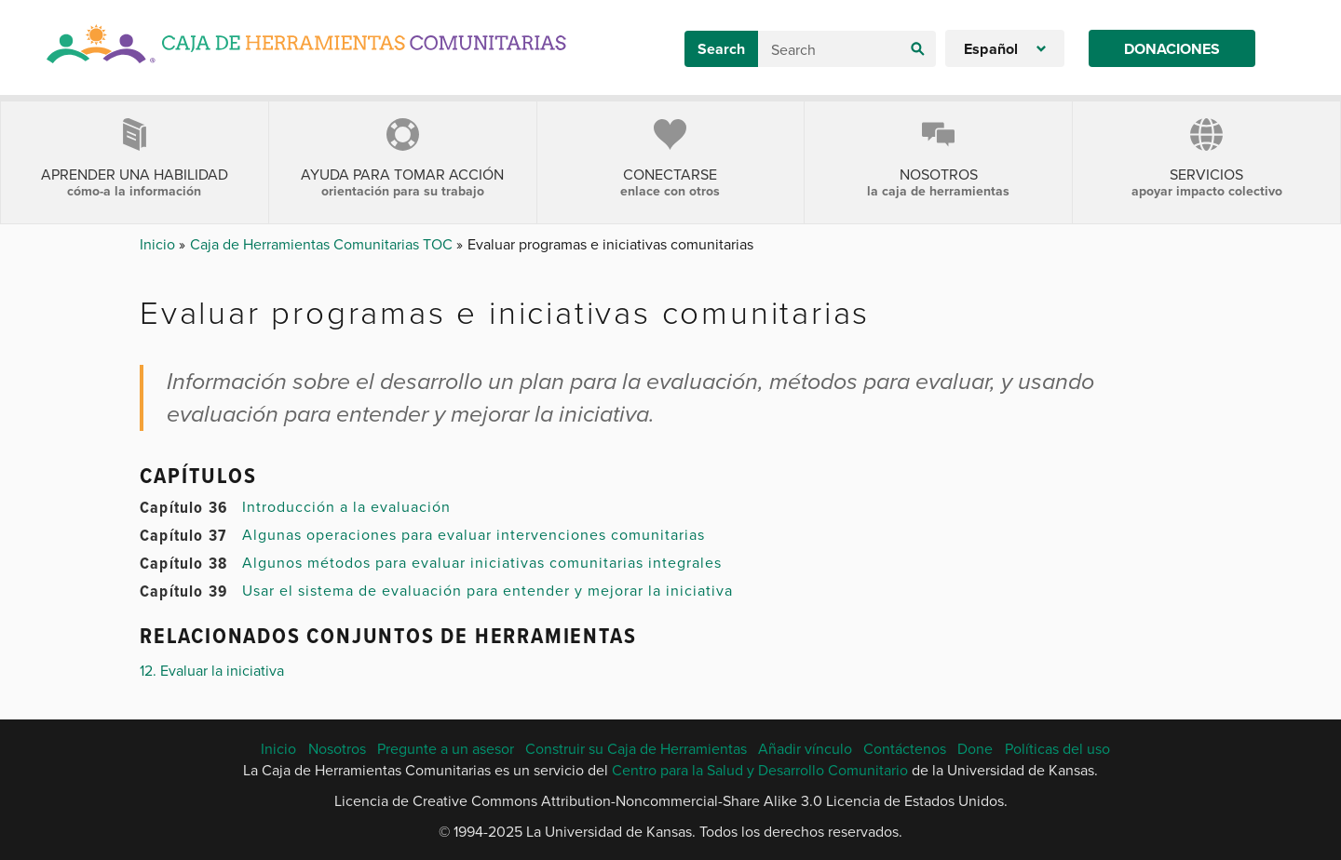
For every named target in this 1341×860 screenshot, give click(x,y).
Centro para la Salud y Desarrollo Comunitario (760, 769)
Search (721, 49)
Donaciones (1172, 49)
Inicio (159, 244)
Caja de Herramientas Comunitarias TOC (323, 244)
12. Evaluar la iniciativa (212, 670)
